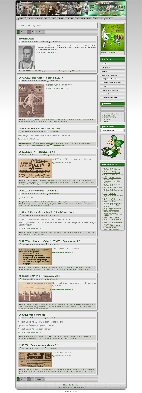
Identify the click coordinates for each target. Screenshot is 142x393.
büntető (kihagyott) (64, 180)
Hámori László (26, 38)
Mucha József (28, 121)
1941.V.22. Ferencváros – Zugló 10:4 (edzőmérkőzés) (46, 212)
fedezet (51, 46)
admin (105, 168)
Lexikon (104, 71)
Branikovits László (61, 119)
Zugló (26, 234)
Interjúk (60, 18)
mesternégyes (40, 145)
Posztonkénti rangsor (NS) (34, 336)
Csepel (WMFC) (59, 202)
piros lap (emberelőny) (58, 371)
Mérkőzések (98, 18)
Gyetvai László (68, 232)
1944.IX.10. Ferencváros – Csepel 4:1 (38, 190)
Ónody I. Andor (45, 371)
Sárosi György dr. (47, 269)
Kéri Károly (45, 204)
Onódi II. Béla (73, 204)
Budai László (50, 143)
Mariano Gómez (118, 187)
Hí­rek (47, 18)
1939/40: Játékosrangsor (32, 315)
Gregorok (116, 229)
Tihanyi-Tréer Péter (110, 213)
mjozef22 (57, 131)
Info (53, 18)
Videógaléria (106, 67)
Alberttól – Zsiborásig (35, 18)
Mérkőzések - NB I (109, 116)
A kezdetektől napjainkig (109, 75)
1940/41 (29, 232)
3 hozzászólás (76, 71)
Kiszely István (56, 306)
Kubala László (36, 182)
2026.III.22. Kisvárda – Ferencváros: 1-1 (113, 220)
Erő (70, 385)
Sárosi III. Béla (31, 184)
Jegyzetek (69, 18)
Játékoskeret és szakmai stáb (113, 114)
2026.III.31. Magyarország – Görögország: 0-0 (113, 190)
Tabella (106, 121)
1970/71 (29, 119)
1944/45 (50, 202)
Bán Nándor (50, 304)
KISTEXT (22, 145)
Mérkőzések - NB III (110, 117)
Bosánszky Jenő (52, 180)
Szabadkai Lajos (59, 269)
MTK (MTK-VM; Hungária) (58, 182)
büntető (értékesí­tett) (74, 119)
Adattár (22, 18)
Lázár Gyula (65, 306)
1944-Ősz (29, 202)
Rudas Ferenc (84, 182)
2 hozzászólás (43, 308)
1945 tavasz (42, 180)
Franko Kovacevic (114, 218)
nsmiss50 (65, 204)
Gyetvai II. (59, 232)
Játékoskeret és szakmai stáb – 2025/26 (111, 210)
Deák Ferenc (69, 143)
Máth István (37, 269)
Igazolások (107, 119)
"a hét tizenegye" (57, 336)
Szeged (40, 121)
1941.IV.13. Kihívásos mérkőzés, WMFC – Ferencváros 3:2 (49, 241)
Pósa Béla (69, 371)
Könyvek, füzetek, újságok (110, 90)
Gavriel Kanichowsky (115, 208)
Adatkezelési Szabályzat (109, 98)
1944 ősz (44, 202)
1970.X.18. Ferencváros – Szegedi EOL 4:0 (41, 78)
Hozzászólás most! (61, 121)
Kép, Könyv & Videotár (83, 18)
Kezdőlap (105, 64)
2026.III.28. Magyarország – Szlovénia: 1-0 (113, 199)
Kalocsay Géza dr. (30, 371)
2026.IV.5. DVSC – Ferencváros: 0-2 (112, 178)
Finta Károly (87, 304)
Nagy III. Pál (53, 204)
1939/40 (66, 336)
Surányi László (29, 205)
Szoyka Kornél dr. (29, 308)
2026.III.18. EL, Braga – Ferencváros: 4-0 (113, 226)
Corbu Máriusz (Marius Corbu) (113, 175)
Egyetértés (75, 385)
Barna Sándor (59, 304)
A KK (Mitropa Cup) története (111, 79)
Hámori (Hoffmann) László (59, 71)
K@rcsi (58, 41)
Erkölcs (65, 385)
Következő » (40, 32)
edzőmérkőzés (51, 232)
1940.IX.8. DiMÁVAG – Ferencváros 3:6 (39, 276)
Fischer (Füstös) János (78, 180)
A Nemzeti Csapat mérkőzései (111, 83)
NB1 (35, 121)
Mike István (45, 182)
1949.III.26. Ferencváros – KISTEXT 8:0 (39, 128)
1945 (28, 180)
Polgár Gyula (75, 182)
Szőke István (47, 121)
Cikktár (104, 86)
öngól (85, 306)
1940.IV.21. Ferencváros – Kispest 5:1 (38, 345)
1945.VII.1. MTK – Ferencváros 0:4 (37, 152)
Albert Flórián (50, 119)
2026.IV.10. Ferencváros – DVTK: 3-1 (112, 168)
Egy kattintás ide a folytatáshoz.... (47, 52)
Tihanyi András (70, 269)
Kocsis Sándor (30, 145)
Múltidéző (109, 18)
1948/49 (29, 143)
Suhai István (77, 371)
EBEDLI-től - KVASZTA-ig (34, 71)
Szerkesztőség (106, 94)
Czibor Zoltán (59, 143)
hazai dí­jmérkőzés (81, 267)
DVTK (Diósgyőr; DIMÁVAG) (73, 304)
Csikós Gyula (69, 202)
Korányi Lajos (28, 269)
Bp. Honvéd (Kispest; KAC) (55, 369)
